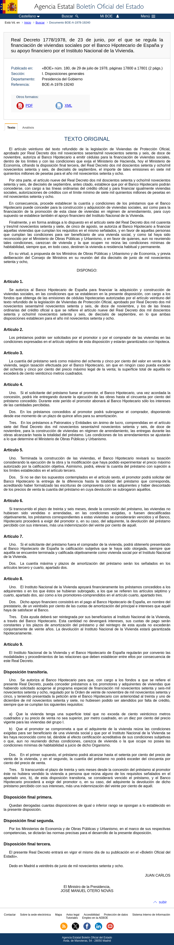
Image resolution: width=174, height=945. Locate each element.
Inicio (27, 22)
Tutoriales (72, 917)
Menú (148, 16)
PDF (29, 106)
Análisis (28, 127)
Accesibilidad (91, 914)
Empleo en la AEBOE (95, 917)
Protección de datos (116, 914)
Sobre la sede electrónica (35, 914)
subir (163, 902)
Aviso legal (72, 914)
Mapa (58, 914)
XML (68, 106)
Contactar (10, 914)
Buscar (40, 22)
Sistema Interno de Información (151, 914)
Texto (11, 127)
